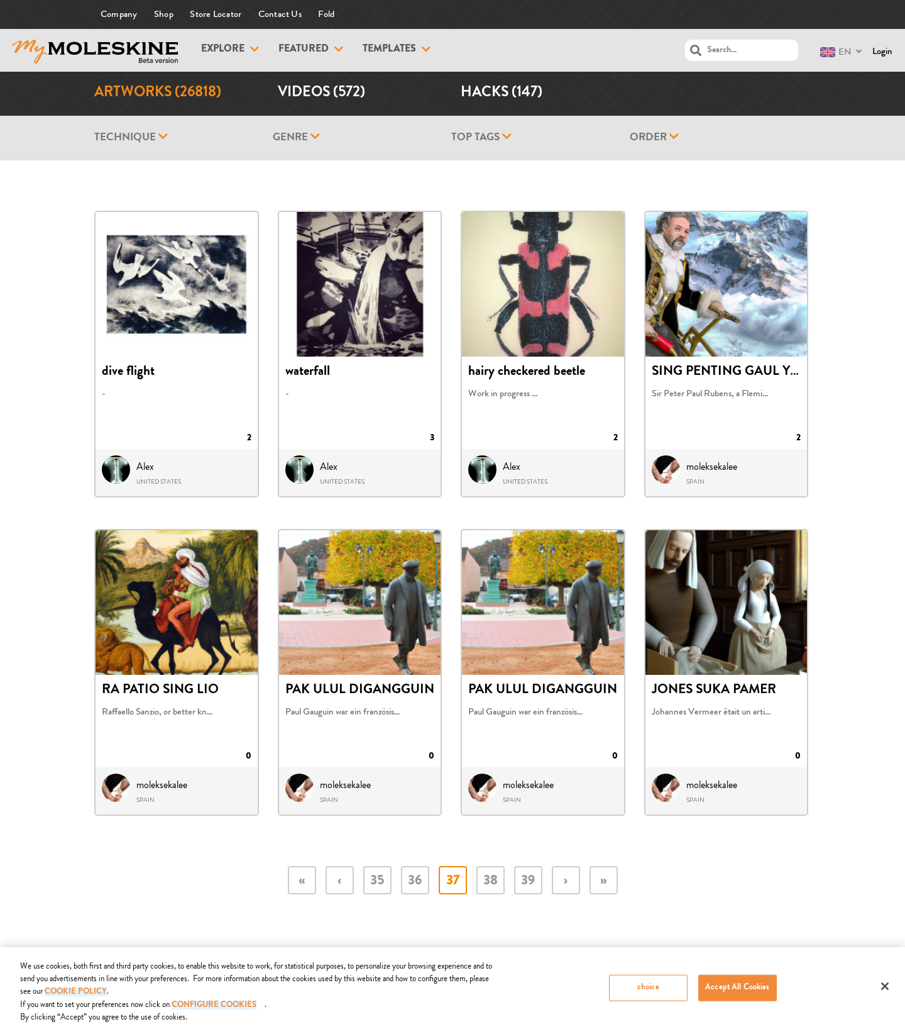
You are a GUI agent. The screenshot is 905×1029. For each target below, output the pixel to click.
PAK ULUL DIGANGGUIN (359, 690)
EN (836, 51)
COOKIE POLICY (76, 997)
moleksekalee (711, 467)
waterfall (307, 372)
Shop (163, 14)
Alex (145, 467)
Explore (222, 50)
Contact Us (280, 14)
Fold (326, 14)
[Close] (885, 991)
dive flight (128, 372)
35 (377, 881)
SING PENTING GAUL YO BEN (741, 372)
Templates (389, 50)
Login (882, 51)
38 (490, 881)
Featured (303, 50)
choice (648, 993)
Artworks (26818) (157, 93)
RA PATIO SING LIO (160, 690)
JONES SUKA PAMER (714, 690)
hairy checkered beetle (526, 372)
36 (415, 881)
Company (119, 14)
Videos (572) (321, 93)
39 (528, 881)
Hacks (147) (501, 93)
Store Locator (215, 14)
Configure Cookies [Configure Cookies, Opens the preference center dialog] (214, 1010)
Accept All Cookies (737, 993)
